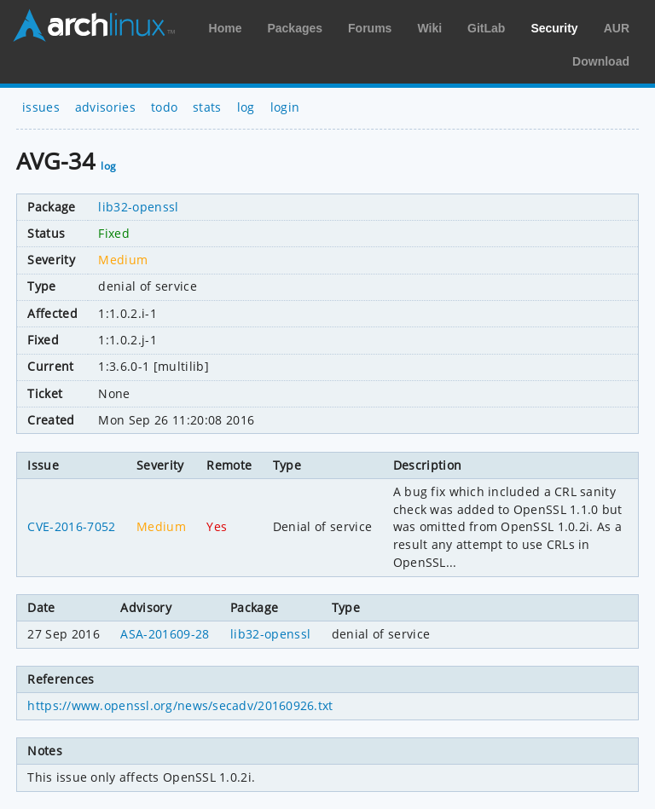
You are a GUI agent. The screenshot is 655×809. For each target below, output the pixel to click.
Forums (369, 28)
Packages (294, 28)
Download (600, 61)
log (246, 107)
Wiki (429, 28)
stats (207, 107)
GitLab (486, 28)
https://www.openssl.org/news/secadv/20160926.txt (180, 705)
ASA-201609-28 (164, 634)
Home (225, 28)
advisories (105, 107)
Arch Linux (94, 26)
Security (553, 28)
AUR (616, 28)
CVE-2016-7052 (71, 526)
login (285, 107)
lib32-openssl (138, 207)
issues (41, 107)
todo (164, 107)
